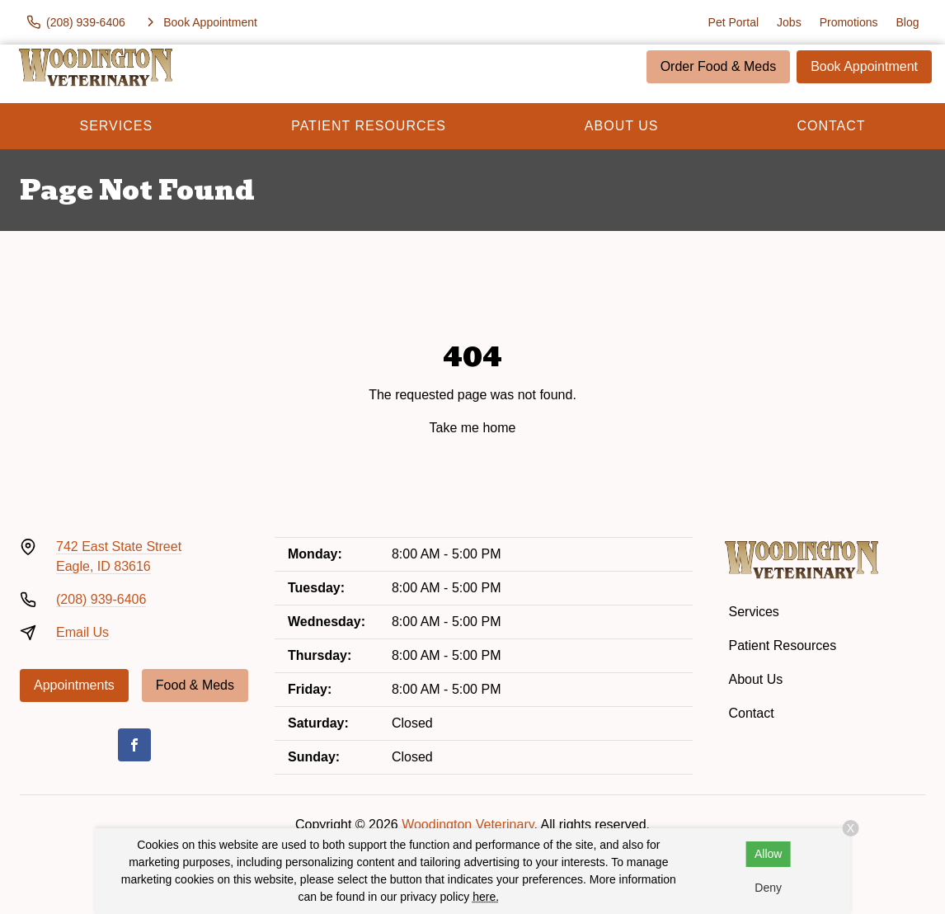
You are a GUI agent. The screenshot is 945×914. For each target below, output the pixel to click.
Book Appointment (864, 66)
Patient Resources (368, 126)
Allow (768, 853)
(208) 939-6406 (101, 599)
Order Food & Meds (719, 66)
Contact (831, 126)
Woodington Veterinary (468, 824)
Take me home (473, 428)
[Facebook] (134, 744)
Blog (907, 22)
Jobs (789, 22)
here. (485, 896)
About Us (622, 126)
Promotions (849, 22)
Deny (768, 887)
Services (116, 126)
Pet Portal (733, 22)
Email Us (82, 632)
